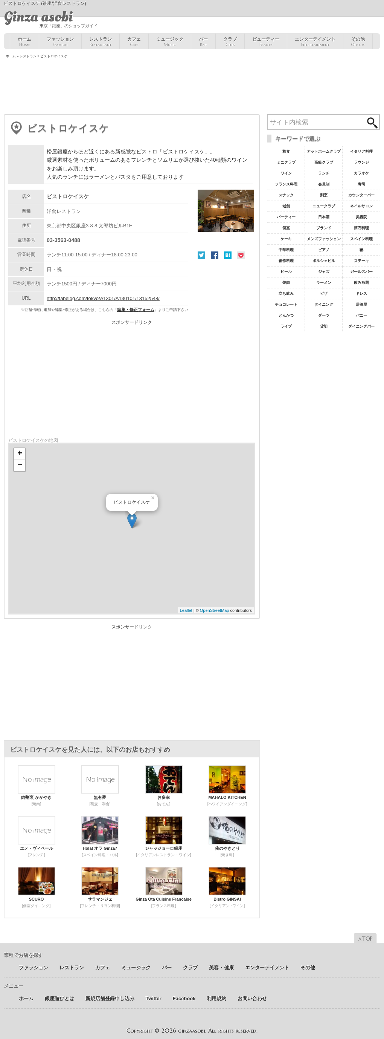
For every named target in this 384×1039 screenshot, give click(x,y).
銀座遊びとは (59, 998)
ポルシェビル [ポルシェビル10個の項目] (323, 261)
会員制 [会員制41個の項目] (323, 184)
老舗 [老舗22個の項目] (286, 206)
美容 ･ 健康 (221, 967)
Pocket (241, 255)
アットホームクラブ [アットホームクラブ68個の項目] (324, 151)
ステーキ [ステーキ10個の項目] (361, 261)
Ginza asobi (38, 17)
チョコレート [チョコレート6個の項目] (286, 304)
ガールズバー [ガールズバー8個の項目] (361, 272)
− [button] (19, 465)
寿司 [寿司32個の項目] (361, 184)
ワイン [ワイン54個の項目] (286, 173)
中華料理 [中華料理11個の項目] (286, 250)
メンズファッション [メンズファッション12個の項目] (324, 239)
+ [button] (19, 454)
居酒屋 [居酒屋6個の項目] (361, 304)
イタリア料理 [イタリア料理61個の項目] (361, 151)
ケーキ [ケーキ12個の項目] (286, 239)
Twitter (201, 255)
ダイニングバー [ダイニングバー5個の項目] (361, 326)
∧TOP (365, 938)
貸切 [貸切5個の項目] (324, 326)
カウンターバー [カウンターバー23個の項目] (361, 195)
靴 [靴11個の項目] (361, 250)
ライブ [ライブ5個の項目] (286, 326)
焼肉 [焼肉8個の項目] (286, 282)
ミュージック (169, 42)
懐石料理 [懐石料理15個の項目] (361, 228)
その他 (358, 42)
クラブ (230, 42)
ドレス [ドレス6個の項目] (361, 293)
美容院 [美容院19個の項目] (361, 217)
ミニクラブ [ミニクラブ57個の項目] (286, 162)
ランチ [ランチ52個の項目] (323, 173)
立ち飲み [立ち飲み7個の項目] (286, 293)
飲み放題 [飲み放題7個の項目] (361, 282)
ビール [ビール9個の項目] (286, 272)
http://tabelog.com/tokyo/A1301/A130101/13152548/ (103, 298)
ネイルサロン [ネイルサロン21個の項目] (361, 206)
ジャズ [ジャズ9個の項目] (323, 272)
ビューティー (265, 42)
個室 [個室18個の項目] (286, 228)
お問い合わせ (252, 998)
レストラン (100, 42)
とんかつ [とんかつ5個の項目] (286, 315)
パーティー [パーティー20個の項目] (286, 217)
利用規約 (216, 998)
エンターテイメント (315, 42)
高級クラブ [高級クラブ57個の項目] (323, 162)
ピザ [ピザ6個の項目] (324, 293)
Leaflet (186, 610)
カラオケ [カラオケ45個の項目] (361, 173)
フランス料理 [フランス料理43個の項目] (286, 184)
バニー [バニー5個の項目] (361, 315)
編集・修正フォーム (135, 309)
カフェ (134, 42)
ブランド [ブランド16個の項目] (323, 228)
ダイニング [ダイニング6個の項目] (323, 304)
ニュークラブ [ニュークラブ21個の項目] (323, 206)
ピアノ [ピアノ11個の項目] (323, 250)
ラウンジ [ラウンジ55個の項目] (361, 162)
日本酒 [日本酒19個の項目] (323, 217)
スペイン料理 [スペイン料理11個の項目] (361, 239)
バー (203, 42)
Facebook (214, 255)
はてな (228, 255)
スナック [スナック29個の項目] (286, 195)
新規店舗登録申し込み (109, 998)
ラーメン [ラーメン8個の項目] (323, 282)
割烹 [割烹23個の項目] (324, 195)
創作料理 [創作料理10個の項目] (286, 261)
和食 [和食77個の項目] (286, 151)
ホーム (24, 42)
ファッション (60, 42)
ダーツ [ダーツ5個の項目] (323, 315)
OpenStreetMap (214, 610)
